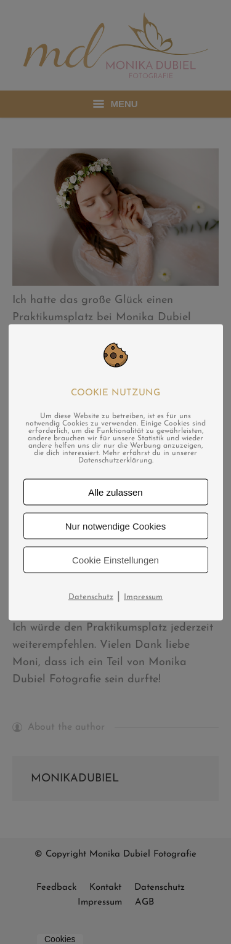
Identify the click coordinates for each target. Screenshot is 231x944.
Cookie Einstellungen (115, 559)
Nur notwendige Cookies (115, 525)
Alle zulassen (115, 491)
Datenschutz (90, 596)
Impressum (143, 596)
